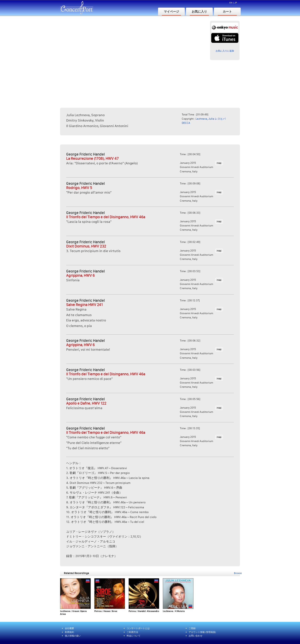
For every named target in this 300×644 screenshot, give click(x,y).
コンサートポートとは (138, 628)
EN (230, 2)
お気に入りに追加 (225, 50)
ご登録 (192, 628)
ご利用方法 (132, 632)
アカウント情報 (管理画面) (202, 632)
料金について (133, 635)
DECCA (186, 123)
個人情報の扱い (73, 635)
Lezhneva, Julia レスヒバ (211, 118)
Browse (238, 573)
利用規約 (69, 632)
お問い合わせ (195, 635)
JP (235, 2)
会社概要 (69, 628)
